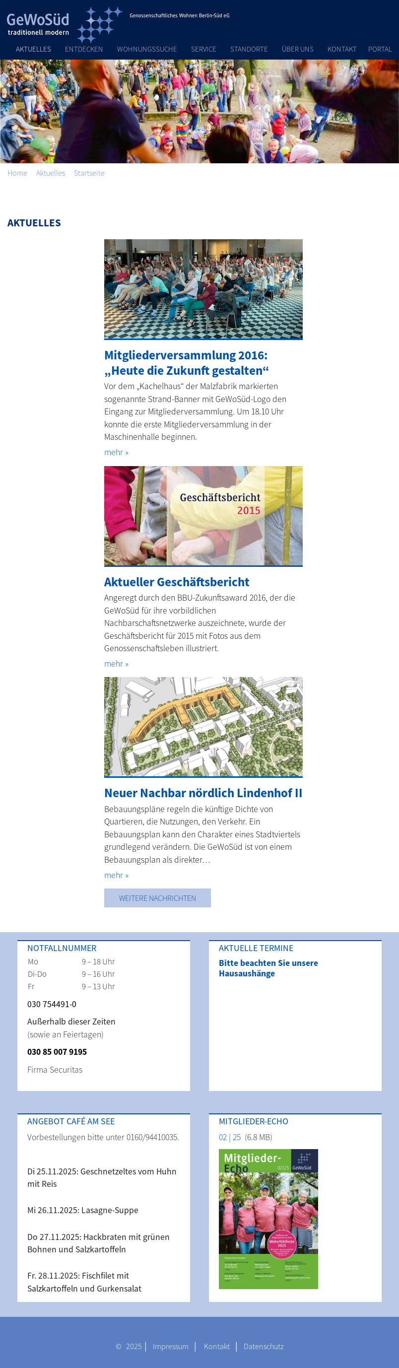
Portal (380, 49)
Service (203, 49)
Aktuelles (33, 49)
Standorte (249, 49)
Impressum (171, 1346)
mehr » (116, 452)
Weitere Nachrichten (157, 898)
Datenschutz (263, 1346)
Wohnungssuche (147, 49)
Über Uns (298, 49)
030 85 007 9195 (57, 1051)
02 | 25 (230, 1137)
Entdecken (84, 49)
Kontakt (342, 49)
